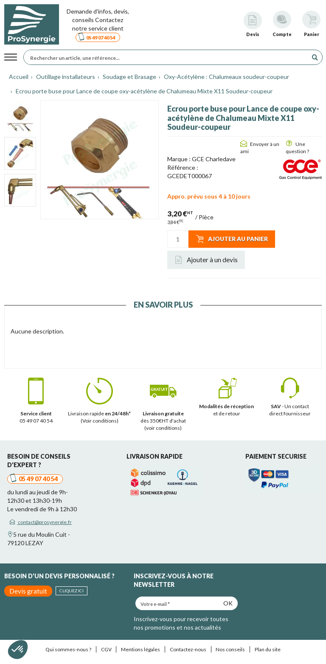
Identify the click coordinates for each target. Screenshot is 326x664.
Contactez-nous (188, 649)
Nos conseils (230, 649)
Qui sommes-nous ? (68, 649)
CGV (106, 649)
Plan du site (268, 649)
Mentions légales (140, 649)
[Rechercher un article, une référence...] (168, 57)
